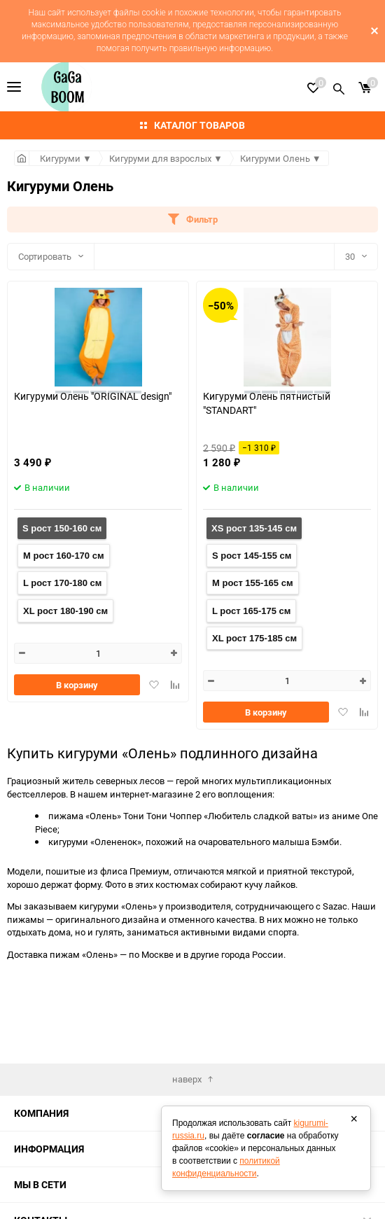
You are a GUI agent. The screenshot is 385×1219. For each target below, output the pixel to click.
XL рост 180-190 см (65, 611)
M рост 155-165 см (252, 583)
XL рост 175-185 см (254, 638)
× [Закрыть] (354, 1119)
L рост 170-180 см (62, 583)
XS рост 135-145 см (254, 528)
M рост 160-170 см (63, 555)
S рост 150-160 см (62, 528)
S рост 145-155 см (251, 555)
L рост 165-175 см (251, 611)
